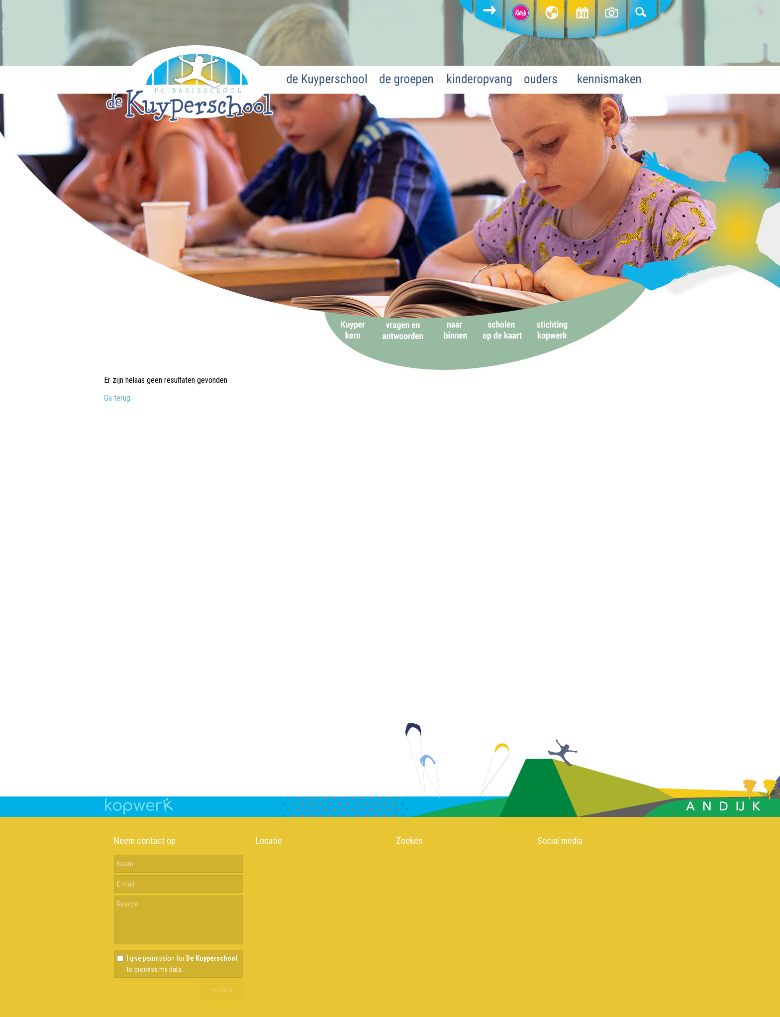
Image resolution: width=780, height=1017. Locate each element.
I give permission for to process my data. (182, 963)
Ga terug (117, 398)
